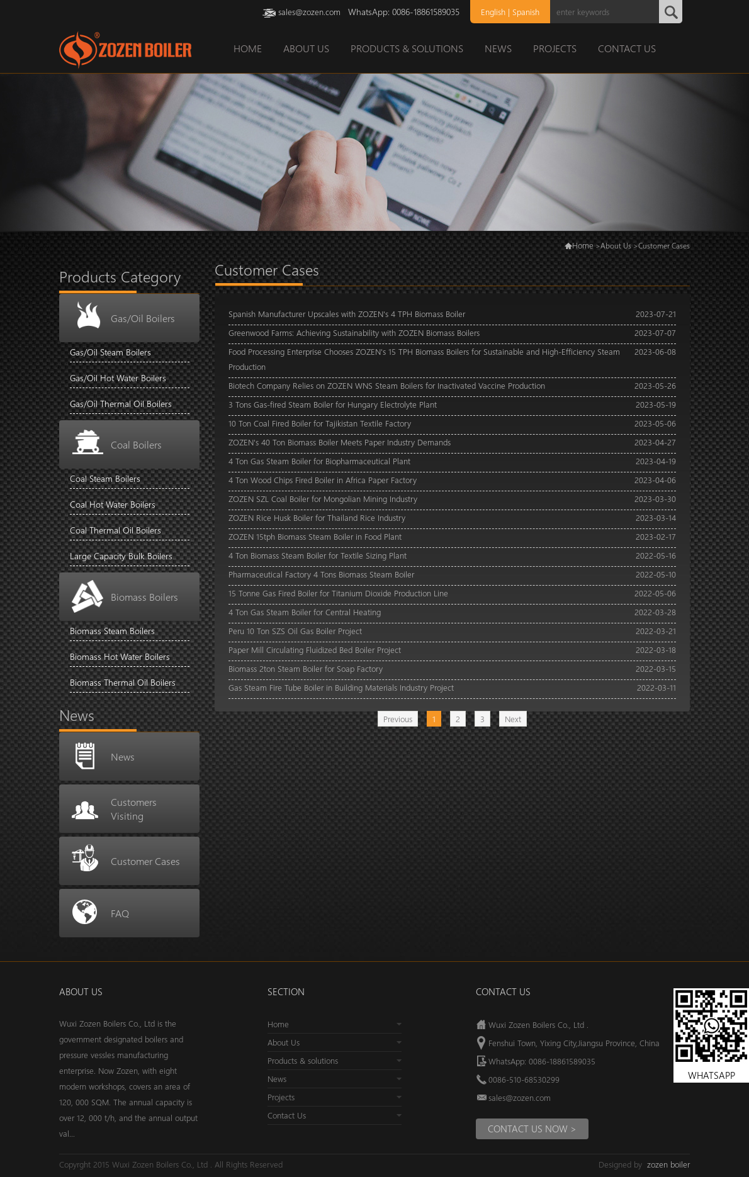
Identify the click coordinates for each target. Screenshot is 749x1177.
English (493, 11)
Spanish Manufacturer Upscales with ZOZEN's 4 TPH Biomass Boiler (346, 313)
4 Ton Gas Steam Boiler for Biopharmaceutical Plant (319, 460)
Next (513, 718)
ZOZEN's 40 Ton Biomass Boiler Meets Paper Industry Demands (339, 442)
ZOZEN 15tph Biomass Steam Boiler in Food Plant (315, 536)
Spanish (525, 11)
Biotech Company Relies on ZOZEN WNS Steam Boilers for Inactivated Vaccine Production (386, 385)
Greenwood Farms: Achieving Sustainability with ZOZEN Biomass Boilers (354, 332)
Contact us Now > (532, 1128)
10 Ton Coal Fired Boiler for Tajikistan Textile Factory (319, 423)
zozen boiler (668, 1164)
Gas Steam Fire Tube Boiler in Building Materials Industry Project (341, 687)
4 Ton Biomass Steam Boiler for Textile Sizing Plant (317, 555)
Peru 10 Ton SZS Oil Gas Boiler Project (295, 630)
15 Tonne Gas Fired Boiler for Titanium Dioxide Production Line (338, 593)
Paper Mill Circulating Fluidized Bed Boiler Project (314, 649)
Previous (397, 718)
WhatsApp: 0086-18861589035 (541, 1061)
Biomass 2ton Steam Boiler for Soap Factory (305, 668)
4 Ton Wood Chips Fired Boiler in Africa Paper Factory (322, 479)
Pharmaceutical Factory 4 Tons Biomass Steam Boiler (321, 574)
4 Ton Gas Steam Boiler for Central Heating (304, 611)
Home (583, 245)
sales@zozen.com (309, 11)
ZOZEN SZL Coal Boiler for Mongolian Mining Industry (322, 498)
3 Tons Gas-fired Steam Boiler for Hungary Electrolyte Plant (332, 404)
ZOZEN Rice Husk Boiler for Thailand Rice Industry (316, 517)
